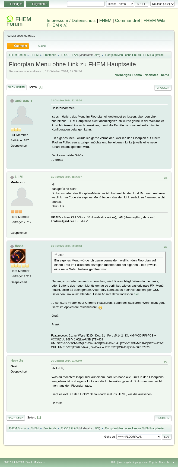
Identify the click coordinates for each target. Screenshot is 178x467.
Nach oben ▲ (167, 462)
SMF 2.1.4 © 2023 (13, 462)
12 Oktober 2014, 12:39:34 (66, 100)
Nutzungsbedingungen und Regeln (137, 462)
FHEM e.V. (57, 25)
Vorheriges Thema (128, 75)
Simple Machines (34, 462)
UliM (96, 55)
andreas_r (23, 101)
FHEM (105, 20)
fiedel (20, 246)
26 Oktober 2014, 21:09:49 (66, 360)
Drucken (162, 87)
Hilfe (113, 462)
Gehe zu (109, 436)
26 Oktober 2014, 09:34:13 (66, 246)
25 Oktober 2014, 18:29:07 (66, 177)
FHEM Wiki (154, 20)
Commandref (127, 20)
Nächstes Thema (157, 75)
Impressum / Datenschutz (71, 20)
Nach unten (16, 87)
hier (136, 294)
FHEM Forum (18, 21)
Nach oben (15, 417)
